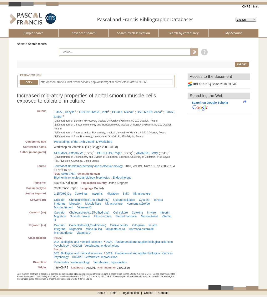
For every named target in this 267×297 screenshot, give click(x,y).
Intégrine (59, 203)
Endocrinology (122, 177)
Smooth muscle (80, 216)
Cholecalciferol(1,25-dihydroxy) (89, 212)
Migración (75, 229)
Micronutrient (149, 216)
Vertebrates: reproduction (101, 257)
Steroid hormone (126, 216)
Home (21, 44)
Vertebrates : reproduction (110, 262)
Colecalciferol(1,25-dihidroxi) (87, 225)
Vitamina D (83, 232)
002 (56, 242)
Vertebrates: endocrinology (102, 245)
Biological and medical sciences (81, 242)
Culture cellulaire (124, 199)
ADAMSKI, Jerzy (147, 153)
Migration (113, 193)
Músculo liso (94, 229)
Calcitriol (59, 199)
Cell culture (120, 212)
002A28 (77, 245)
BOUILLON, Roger (109, 153)
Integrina (59, 229)
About (101, 293)
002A (109, 242)
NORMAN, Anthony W (68, 153)
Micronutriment (63, 207)
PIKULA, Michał (122, 112)
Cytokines (81, 193)
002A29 (77, 257)
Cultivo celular (119, 225)
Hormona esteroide (141, 229)
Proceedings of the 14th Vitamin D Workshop (83, 141)
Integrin (165, 212)
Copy (29, 82)
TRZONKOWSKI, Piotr (93, 112)
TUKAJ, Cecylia (64, 112)
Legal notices (130, 293)
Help (113, 293)
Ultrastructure (141, 193)
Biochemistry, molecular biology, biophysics (82, 177)
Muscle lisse (93, 203)
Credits (148, 293)
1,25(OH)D (62, 193)
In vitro (158, 199)
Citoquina (138, 225)
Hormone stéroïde (138, 203)
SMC (125, 193)
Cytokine (144, 199)
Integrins (97, 193)
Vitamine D (84, 207)
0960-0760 (68, 173)
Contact (163, 293)
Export (241, 64)
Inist (255, 6)
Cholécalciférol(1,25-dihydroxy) (89, 199)
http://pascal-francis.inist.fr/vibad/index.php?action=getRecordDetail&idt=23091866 (94, 82)
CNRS (246, 6)
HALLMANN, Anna (149, 112)
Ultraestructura (115, 229)
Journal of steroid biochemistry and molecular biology (88, 166)
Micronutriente (63, 232)
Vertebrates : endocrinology (71, 262)
